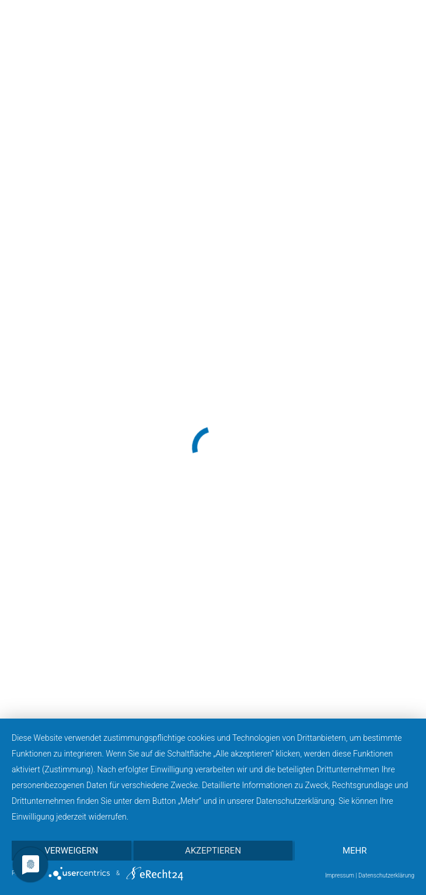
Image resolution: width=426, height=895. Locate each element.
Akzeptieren (213, 850)
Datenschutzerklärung (386, 875)
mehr (355, 850)
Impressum (339, 875)
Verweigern (71, 850)
